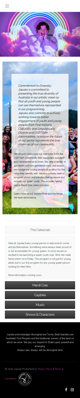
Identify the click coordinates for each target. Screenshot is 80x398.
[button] (6, 34)
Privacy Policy (45, 369)
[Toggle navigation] (7, 6)
